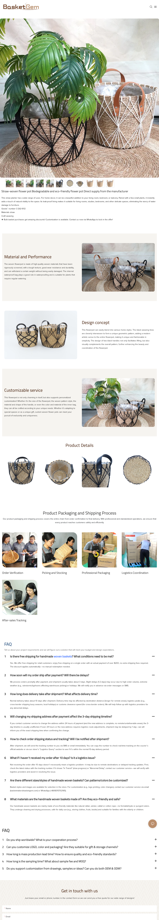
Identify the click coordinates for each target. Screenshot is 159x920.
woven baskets (63, 656)
